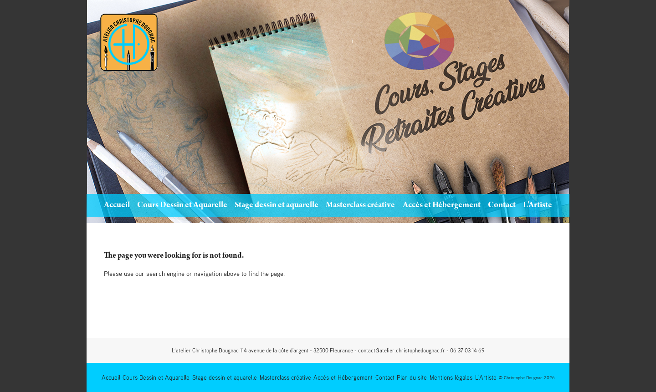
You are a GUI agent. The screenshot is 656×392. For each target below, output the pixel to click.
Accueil (117, 205)
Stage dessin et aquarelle (276, 205)
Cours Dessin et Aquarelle (182, 205)
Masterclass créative (360, 205)
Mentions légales (451, 377)
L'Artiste (537, 205)
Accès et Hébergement (442, 205)
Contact (502, 205)
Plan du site (412, 377)
